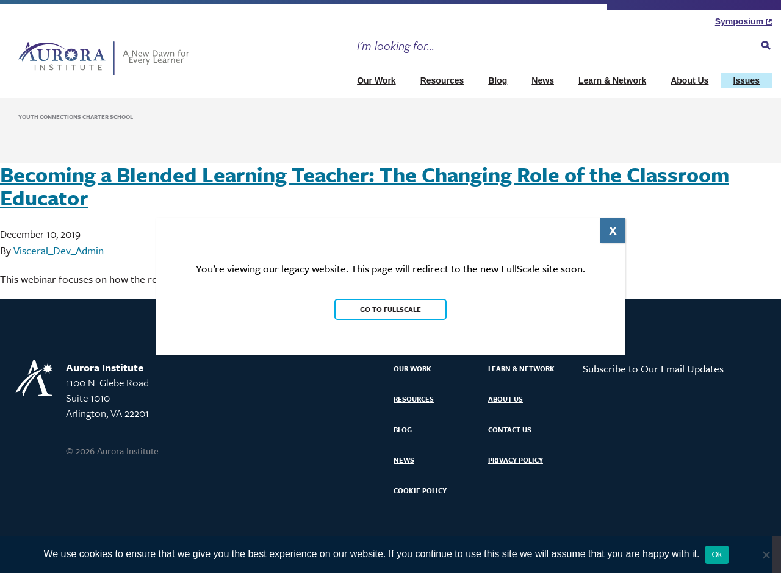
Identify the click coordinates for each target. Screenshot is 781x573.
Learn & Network (612, 80)
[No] (766, 555)
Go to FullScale (390, 309)
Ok (716, 554)
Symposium (743, 21)
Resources (442, 80)
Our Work (376, 80)
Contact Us (509, 429)
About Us (689, 80)
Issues (746, 80)
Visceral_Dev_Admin (58, 250)
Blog (497, 80)
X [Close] (613, 230)
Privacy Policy (515, 460)
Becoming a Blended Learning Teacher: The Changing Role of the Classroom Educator (364, 186)
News (542, 80)
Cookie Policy (420, 490)
